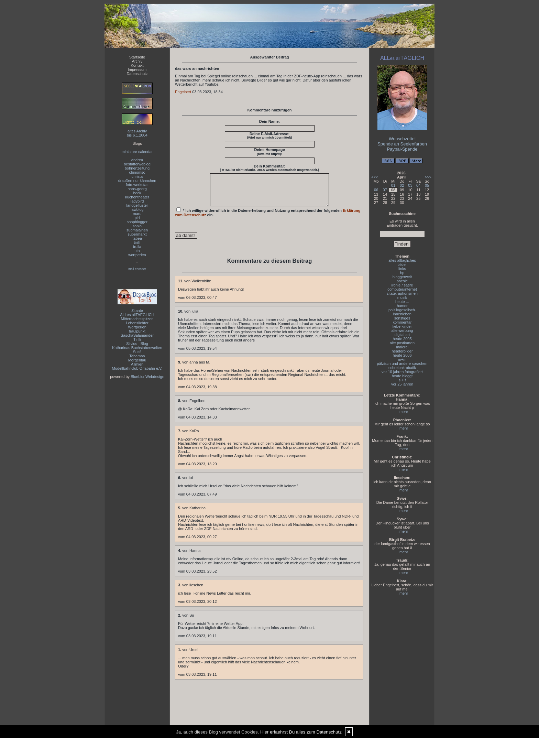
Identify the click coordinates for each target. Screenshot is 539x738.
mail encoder (137, 269)
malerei (402, 347)
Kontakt (137, 65)
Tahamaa (137, 356)
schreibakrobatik (402, 368)
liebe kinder (402, 326)
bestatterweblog (137, 164)
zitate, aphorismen (402, 293)
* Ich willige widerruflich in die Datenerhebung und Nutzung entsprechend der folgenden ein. (268, 218)
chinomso (137, 172)
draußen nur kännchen (137, 180)
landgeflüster (137, 205)
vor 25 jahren (402, 384)
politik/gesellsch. (402, 310)
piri (137, 218)
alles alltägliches (402, 260)
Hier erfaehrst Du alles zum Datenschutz (301, 732)
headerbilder (402, 351)
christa (137, 176)
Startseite (137, 57)
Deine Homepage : (269, 152)
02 (402, 185)
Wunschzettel (402, 138)
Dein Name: (269, 121)
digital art (402, 335)
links (402, 269)
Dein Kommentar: (269, 168)
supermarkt (137, 234)
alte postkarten (402, 343)
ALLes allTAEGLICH (137, 315)
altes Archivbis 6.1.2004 (137, 133)
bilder (402, 264)
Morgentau (137, 360)
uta (137, 251)
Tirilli (137, 339)
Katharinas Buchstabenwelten (137, 348)
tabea (137, 238)
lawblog (137, 209)
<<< (374, 177)
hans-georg (137, 189)
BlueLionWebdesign (147, 377)
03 (410, 185)
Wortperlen (137, 327)
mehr (403, 412)
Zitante (137, 310)
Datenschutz (136, 74)
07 (385, 190)
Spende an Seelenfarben (402, 143)
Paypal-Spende (402, 149)
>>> (428, 177)
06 (376, 190)
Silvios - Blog (137, 343)
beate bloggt (402, 376)
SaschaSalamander (137, 335)
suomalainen (137, 230)
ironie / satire (402, 285)
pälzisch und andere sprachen (402, 363)
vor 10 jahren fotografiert (402, 372)
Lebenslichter (137, 323)
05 (427, 185)
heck (137, 193)
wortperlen (137, 255)
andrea (137, 160)
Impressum (137, 69)
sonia (137, 226)
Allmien (137, 364)
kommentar (402, 322)
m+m (402, 359)
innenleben (402, 314)
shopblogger (137, 222)
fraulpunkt (137, 331)
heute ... (402, 302)
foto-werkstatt (137, 185)
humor (402, 306)
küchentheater (137, 197)
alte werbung (402, 330)
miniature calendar (137, 152)
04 (418, 185)
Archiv (137, 61)
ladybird (137, 201)
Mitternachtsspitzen (137, 319)
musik (402, 297)
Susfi (137, 352)
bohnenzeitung (137, 168)
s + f (402, 380)
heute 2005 (402, 339)
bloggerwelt (402, 277)
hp (402, 273)
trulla (137, 247)
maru (137, 213)
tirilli (137, 242)
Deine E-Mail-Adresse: (269, 135)
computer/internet (402, 289)
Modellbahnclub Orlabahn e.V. (137, 368)
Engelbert (183, 92)
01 (393, 185)
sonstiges (402, 318)
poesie (402, 281)
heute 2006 (402, 355)
